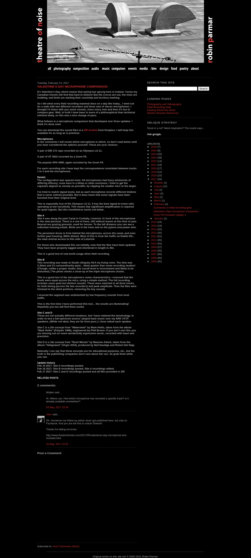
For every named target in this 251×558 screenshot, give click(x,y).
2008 (154, 250)
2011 (154, 240)
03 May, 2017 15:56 (57, 407)
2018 (154, 175)
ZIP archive (90, 130)
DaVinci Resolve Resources (162, 113)
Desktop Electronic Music (161, 110)
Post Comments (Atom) (66, 546)
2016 (154, 221)
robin (49, 414)
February (159, 204)
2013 (154, 232)
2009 (154, 247)
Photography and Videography (164, 104)
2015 (154, 225)
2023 (154, 157)
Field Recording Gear (159, 107)
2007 (154, 254)
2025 (154, 150)
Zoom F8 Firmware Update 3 (169, 214)
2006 (154, 257)
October (159, 182)
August (158, 186)
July (156, 189)
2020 (154, 168)
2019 (154, 171)
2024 (154, 154)
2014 (154, 229)
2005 (154, 261)
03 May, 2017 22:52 (57, 444)
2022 (154, 161)
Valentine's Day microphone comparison (72, 86)
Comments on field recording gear (172, 207)
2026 (154, 146)
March (158, 200)
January (159, 218)
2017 (154, 179)
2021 (154, 164)
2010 (154, 243)
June (157, 193)
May (157, 197)
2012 (154, 236)
